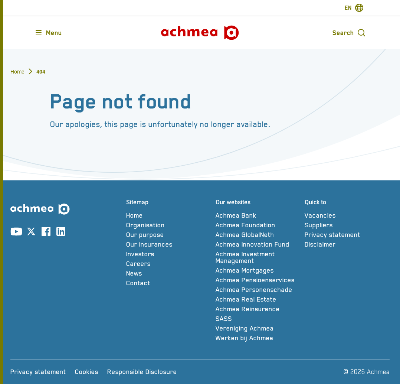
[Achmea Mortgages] (258, 270)
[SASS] (258, 318)
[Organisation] (168, 225)
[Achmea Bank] (258, 215)
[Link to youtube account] (16, 232)
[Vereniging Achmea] (258, 328)
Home (17, 72)
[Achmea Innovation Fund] (258, 244)
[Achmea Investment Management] (258, 257)
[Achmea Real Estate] (258, 299)
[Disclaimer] (347, 244)
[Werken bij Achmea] (258, 338)
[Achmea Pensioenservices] (258, 280)
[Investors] (168, 254)
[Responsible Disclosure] (142, 371)
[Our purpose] (168, 234)
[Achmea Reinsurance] (258, 309)
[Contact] (168, 283)
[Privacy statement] (347, 234)
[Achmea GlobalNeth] (258, 234)
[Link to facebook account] (46, 232)
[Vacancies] (347, 215)
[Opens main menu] (48, 32)
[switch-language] (354, 8)
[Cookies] (86, 371)
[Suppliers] (347, 225)
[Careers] (168, 263)
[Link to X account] (31, 232)
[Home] (168, 215)
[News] (168, 273)
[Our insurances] (168, 244)
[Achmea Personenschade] (258, 289)
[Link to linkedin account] (61, 232)
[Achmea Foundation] (258, 225)
